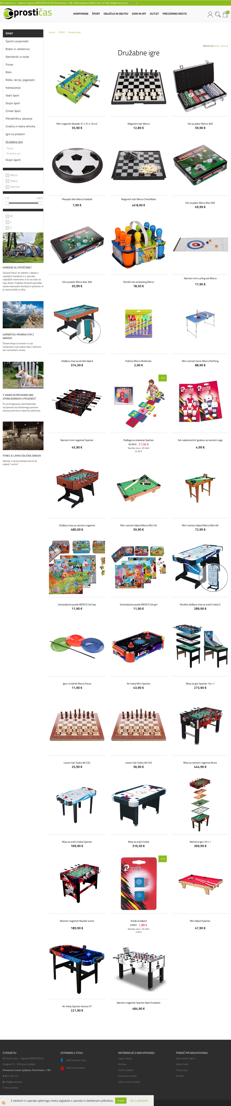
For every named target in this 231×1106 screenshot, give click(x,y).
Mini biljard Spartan (200, 921)
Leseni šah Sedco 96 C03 (138, 762)
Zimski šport (13, 111)
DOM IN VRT (139, 14)
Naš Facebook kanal (73, 1060)
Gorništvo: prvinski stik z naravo (18, 336)
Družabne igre (14, 142)
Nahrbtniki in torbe (17, 57)
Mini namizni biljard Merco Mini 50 (138, 525)
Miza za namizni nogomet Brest (200, 762)
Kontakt (180, 1076)
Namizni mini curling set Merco (200, 278)
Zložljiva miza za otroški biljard (77, 361)
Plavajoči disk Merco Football (77, 199)
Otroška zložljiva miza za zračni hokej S (200, 604)
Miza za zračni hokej (138, 842)
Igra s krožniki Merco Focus (77, 683)
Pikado (9, 148)
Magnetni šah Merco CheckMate (138, 199)
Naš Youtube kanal (72, 1068)
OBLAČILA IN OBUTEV (116, 14)
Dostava (122, 1064)
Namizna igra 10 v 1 (200, 842)
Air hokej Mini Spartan (138, 683)
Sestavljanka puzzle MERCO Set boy (77, 604)
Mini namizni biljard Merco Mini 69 (200, 525)
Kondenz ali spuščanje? (17, 267)
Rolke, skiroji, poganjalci (20, 80)
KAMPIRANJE (80, 14)
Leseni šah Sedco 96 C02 (77, 762)
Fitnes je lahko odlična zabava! (22, 455)
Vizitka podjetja (10, 1087)
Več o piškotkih (139, 1101)
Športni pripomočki (17, 41)
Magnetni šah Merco (139, 124)
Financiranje (182, 1070)
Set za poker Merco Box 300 (77, 282)
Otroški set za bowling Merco (138, 282)
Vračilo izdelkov (126, 1070)
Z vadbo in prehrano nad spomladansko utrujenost (19, 396)
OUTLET (154, 14)
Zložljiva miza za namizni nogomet (77, 525)
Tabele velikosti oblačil (129, 1082)
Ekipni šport (13, 103)
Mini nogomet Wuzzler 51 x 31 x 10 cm (76, 124)
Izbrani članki (182, 1064)
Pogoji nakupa (125, 1058)
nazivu (224, 45)
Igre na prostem (15, 134)
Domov (52, 32)
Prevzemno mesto (127, 1076)
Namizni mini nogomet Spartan (76, 440)
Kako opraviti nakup (185, 1058)
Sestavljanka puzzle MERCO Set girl (138, 604)
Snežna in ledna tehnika (20, 126)
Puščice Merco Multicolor (138, 361)
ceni (216, 45)
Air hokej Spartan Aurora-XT (77, 1006)
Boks (9, 72)
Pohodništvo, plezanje (19, 118)
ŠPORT (96, 14)
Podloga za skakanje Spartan (138, 440)
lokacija (132, 3)
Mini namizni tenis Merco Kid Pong (200, 361)
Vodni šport (12, 95)
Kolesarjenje (13, 87)
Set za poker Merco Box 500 (200, 203)
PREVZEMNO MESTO (175, 14)
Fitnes (9, 64)
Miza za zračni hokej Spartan (77, 842)
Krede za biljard (139, 921)
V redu (120, 1100)
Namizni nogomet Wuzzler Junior (77, 921)
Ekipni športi (13, 160)
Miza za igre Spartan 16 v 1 (200, 683)
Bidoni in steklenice (18, 49)
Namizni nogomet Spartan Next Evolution (138, 1003)
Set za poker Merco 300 (200, 124)
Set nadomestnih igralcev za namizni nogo (200, 440)
